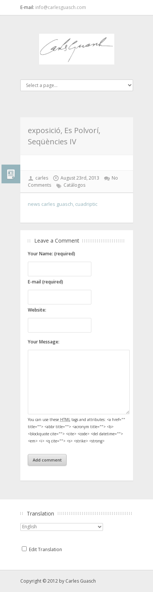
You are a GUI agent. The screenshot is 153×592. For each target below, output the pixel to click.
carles (41, 178)
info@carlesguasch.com (60, 7)
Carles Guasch (80, 581)
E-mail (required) (45, 282)
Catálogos (74, 185)
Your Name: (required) (51, 253)
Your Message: (43, 342)
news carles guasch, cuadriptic (62, 204)
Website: (37, 310)
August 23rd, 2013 (80, 178)
